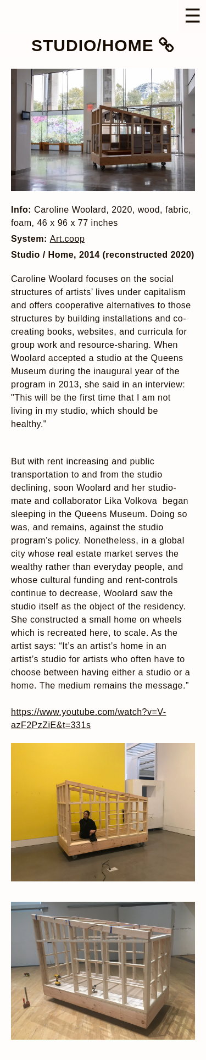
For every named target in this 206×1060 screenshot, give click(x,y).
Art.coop (67, 238)
